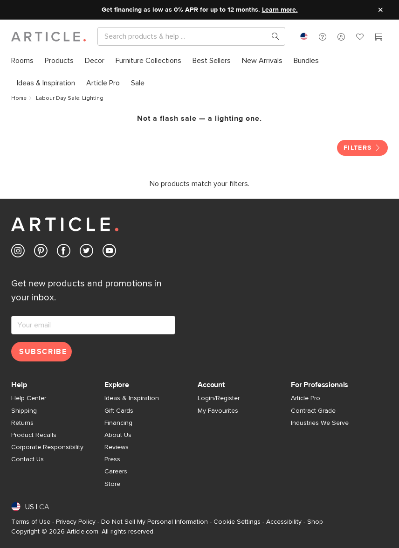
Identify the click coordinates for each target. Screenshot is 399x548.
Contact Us (27, 459)
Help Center (28, 398)
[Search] (183, 36)
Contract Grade (313, 411)
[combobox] (304, 36)
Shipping (24, 411)
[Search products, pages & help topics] (271, 36)
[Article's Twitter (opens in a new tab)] (86, 252)
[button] (322, 36)
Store (112, 484)
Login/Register (219, 398)
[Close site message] (380, 9)
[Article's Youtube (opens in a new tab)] (109, 252)
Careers (115, 471)
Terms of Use (30, 522)
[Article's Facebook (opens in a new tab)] (63, 252)
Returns (22, 423)
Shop (315, 522)
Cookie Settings (237, 522)
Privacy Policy (76, 522)
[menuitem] (25, 60)
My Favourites (218, 411)
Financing (118, 423)
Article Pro (305, 398)
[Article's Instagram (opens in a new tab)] (18, 252)
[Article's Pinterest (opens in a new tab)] (41, 252)
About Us (117, 435)
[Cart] (378, 38)
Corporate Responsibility (47, 447)
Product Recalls (33, 435)
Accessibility (284, 522)
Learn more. (280, 10)
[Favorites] (360, 38)
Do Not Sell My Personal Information (154, 522)
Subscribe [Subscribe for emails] (43, 351)
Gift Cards (118, 411)
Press (112, 459)
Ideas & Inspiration (131, 398)
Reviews (116, 447)
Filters (362, 148)
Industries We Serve (320, 423)
